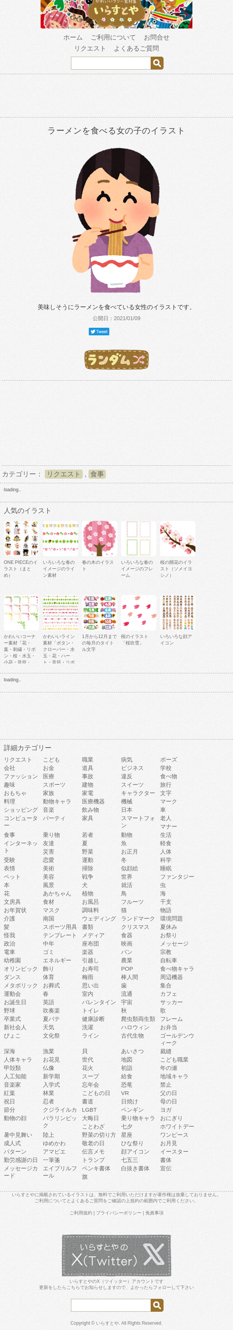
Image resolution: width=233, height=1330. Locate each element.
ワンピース (174, 1135)
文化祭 (51, 1035)
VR (125, 1093)
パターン (15, 1151)
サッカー (171, 1002)
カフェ (168, 993)
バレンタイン (99, 1002)
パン (126, 952)
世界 (126, 876)
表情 (9, 868)
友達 (48, 843)
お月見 (168, 1143)
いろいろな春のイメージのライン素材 (59, 569)
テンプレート (60, 935)
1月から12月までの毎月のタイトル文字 (99, 643)
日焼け (129, 1101)
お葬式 (51, 985)
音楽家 (12, 1084)
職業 (87, 759)
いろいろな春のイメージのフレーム (137, 569)
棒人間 (129, 977)
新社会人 (15, 1027)
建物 (87, 784)
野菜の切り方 (99, 1135)
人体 (166, 851)
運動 (87, 860)
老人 (166, 818)
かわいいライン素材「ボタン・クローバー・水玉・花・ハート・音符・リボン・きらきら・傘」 (59, 656)
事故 (87, 776)
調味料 (90, 910)
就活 (126, 885)
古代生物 (132, 1035)
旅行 (166, 784)
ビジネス (132, 768)
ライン (90, 1035)
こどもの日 (96, 1093)
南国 (48, 918)
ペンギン (132, 1109)
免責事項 (154, 1213)
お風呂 (90, 901)
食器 (126, 935)
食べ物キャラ (177, 968)
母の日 (168, 1101)
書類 (87, 927)
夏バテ (51, 1019)
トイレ (90, 1010)
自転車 (168, 960)
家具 (87, 818)
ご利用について (113, 37)
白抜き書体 (135, 1168)
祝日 (9, 1101)
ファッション (21, 776)
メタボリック (21, 985)
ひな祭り (132, 1143)
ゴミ (48, 952)
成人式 (12, 1143)
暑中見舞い (18, 1135)
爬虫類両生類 (138, 1019)
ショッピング (21, 809)
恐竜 (126, 1084)
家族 (48, 793)
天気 (48, 1027)
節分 (9, 1109)
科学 (166, 860)
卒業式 (12, 1019)
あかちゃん (57, 893)
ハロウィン (135, 1027)
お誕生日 (15, 1002)
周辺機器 (171, 977)
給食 (126, 1076)
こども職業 (174, 1059)
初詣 (126, 1068)
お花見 (51, 1059)
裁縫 (166, 1051)
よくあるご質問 (136, 48)
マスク (51, 910)
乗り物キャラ (138, 1118)
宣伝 (166, 1168)
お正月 (129, 851)
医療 (48, 776)
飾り (48, 968)
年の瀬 (168, 1068)
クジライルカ (60, 1109)
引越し (90, 960)
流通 (126, 993)
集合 (166, 985)
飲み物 (90, 809)
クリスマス (135, 927)
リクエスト (90, 48)
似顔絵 (129, 868)
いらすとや (107, 1323)
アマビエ (54, 1151)
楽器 (87, 952)
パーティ (54, 818)
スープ (90, 1076)
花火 (87, 1068)
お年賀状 (15, 910)
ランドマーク (138, 918)
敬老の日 (93, 1143)
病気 (126, 759)
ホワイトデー (177, 1126)
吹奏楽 (51, 1010)
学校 (166, 768)
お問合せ (157, 37)
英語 (48, 1002)
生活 (166, 835)
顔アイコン (135, 1151)
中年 (48, 943)
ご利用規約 (80, 1213)
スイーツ (132, 784)
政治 (9, 943)
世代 (87, 1059)
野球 (9, 1010)
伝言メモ (93, 1151)
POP (127, 968)
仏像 (48, 1068)
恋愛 (48, 860)
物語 (166, 910)
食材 (48, 901)
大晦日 (90, 1118)
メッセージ (174, 943)
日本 (126, 809)
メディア (93, 935)
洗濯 (87, 1027)
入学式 (51, 1084)
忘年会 (90, 1084)
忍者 (48, 1101)
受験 (9, 860)
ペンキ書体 (96, 1168)
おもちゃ (15, 793)
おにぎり (171, 1118)
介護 (9, 918)
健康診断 (93, 1019)
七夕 (126, 1126)
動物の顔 (15, 1118)
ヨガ (166, 1109)
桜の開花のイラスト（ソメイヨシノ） (176, 569)
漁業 (48, 1051)
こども (51, 759)
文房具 (12, 901)
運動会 (12, 993)
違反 (126, 776)
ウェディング (99, 918)
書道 (87, 1101)
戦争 (87, 876)
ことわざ (93, 1126)
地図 (126, 1059)
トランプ (93, 1160)
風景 (48, 885)
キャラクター (138, 793)
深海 (9, 1051)
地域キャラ (174, 1076)
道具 (87, 768)
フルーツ (132, 901)
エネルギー (57, 960)
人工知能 (15, 1076)
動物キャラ (57, 801)
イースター (174, 1151)
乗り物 (51, 835)
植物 (87, 893)
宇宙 (126, 1002)
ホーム (73, 37)
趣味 (9, 784)
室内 (87, 993)
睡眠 (166, 868)
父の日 (168, 1093)
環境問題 (171, 918)
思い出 (90, 985)
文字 (166, 793)
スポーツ (54, 784)
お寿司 (90, 968)
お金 (48, 768)
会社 (9, 768)
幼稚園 (12, 960)
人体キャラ (18, 1059)
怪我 (9, 935)
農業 (126, 960)
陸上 (48, 1135)
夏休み (168, 927)
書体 (166, 1160)
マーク (168, 801)
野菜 (87, 851)
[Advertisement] (116, 97)
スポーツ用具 (60, 927)
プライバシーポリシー (119, 1213)
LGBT (89, 1109)
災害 (48, 851)
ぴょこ (12, 1035)
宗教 (166, 952)
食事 (97, 474)
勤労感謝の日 (21, 1160)
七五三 (129, 1160)
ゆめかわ (54, 1143)
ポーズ (168, 759)
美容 (48, 876)
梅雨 (87, 977)
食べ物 (168, 776)
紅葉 (9, 1093)
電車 (9, 952)
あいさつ (132, 1051)
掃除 (87, 868)
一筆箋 (51, 1160)
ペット (12, 876)
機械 (126, 801)
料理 (9, 801)
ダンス (12, 977)
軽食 (166, 843)
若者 (87, 835)
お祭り (168, 935)
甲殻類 (12, 1068)
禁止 (166, 1084)
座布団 (90, 943)
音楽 (48, 809)
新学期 (51, 1076)
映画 (126, 943)
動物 (126, 835)
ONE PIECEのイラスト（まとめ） (21, 569)
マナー (168, 826)
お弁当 (168, 1027)
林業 (48, 1093)
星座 (126, 1135)
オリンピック (21, 968)
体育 (48, 977)
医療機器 (93, 801)
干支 (166, 901)
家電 (87, 793)
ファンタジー (177, 876)
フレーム (171, 1019)
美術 (48, 868)
